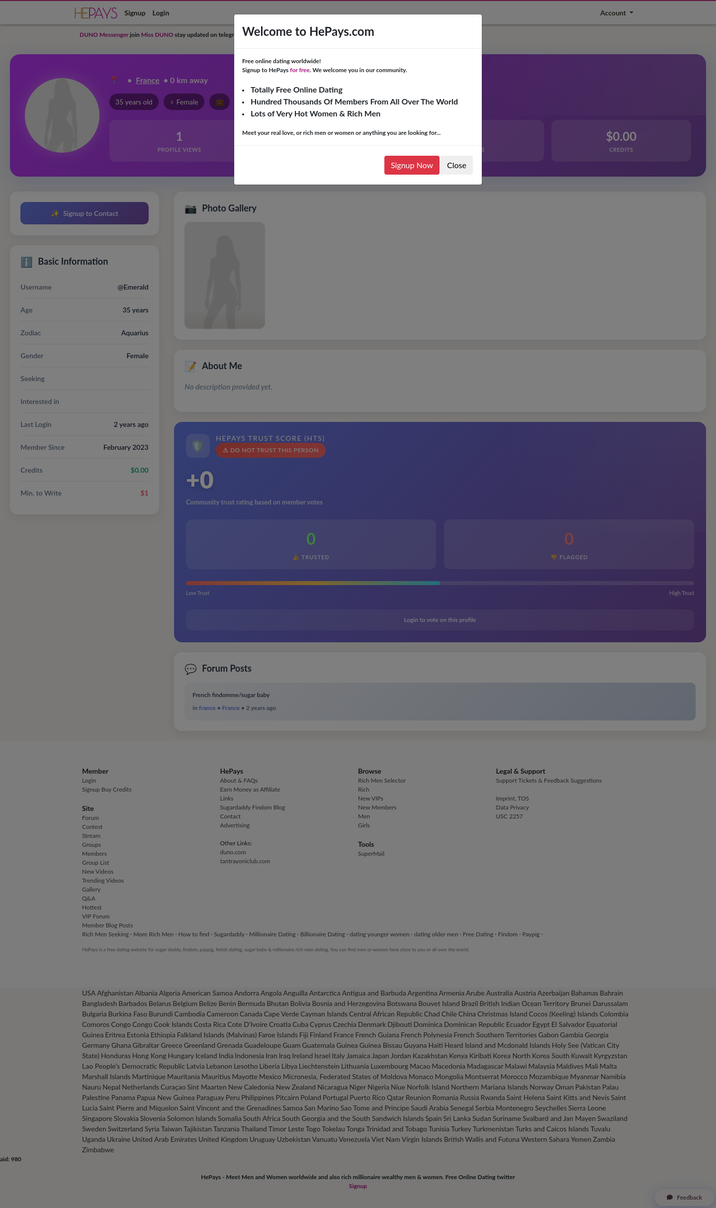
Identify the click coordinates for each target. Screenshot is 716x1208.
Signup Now (412, 165)
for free (300, 70)
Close (456, 165)
